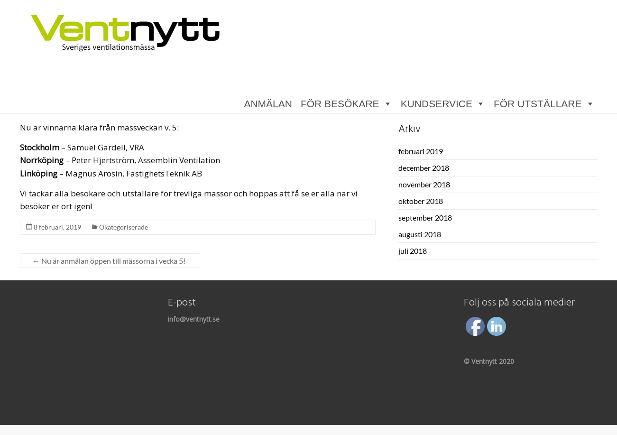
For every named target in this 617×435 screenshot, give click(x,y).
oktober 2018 (420, 200)
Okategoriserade (123, 227)
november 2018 (424, 184)
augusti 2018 (419, 234)
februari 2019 (420, 151)
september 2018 (425, 217)
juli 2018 (412, 250)
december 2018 (423, 167)
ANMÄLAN (268, 104)
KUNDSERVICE (436, 104)
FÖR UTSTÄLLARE (538, 104)
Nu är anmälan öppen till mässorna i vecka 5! (109, 260)
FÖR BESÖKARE (340, 104)
